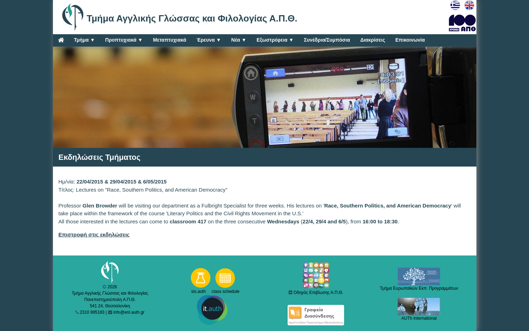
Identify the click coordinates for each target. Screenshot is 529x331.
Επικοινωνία (410, 40)
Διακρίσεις (372, 40)
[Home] (61, 40)
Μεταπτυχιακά (169, 40)
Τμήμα (84, 40)
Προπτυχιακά (124, 40)
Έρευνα (209, 40)
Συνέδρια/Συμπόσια (327, 40)
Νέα (238, 40)
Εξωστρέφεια (275, 40)
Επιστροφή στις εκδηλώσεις (94, 234)
